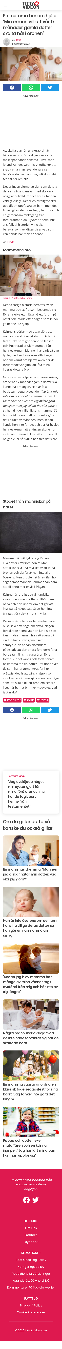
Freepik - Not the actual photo (18, 297)
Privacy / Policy (31, 1305)
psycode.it (31, 1242)
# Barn (29, 700)
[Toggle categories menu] (5, 5)
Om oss (31, 1228)
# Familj (43, 700)
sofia (18, 40)
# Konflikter (12, 700)
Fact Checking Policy (31, 1260)
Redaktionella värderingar (31, 1274)
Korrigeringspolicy (31, 1267)
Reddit (10, 242)
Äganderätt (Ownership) (31, 1280)
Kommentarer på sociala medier (31, 1287)
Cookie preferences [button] (31, 1312)
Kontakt (31, 1235)
